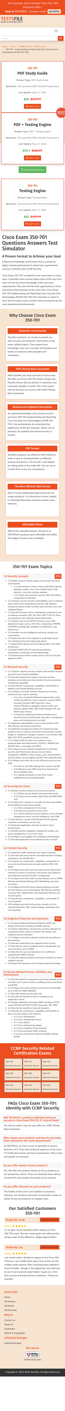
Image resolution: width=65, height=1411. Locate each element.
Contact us (9, 1320)
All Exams (9, 1305)
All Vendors (10, 1301)
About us (8, 1324)
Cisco (13, 46)
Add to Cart (32, 106)
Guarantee (9, 1328)
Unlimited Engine (13, 1343)
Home (4, 46)
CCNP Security (25, 46)
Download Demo (32, 169)
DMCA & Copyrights (14, 1333)
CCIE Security (40, 46)
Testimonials (10, 1310)
